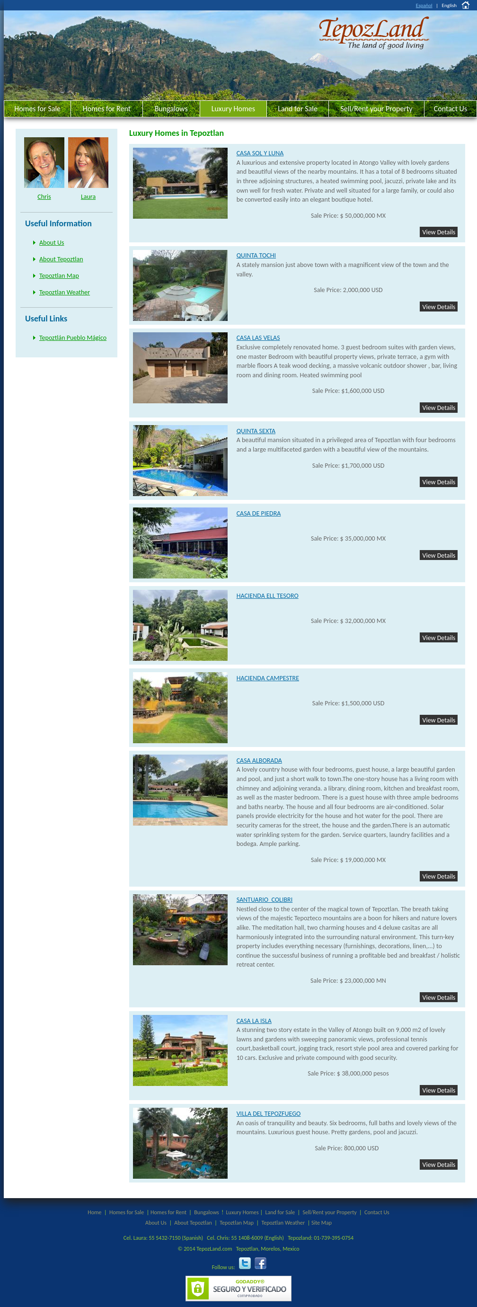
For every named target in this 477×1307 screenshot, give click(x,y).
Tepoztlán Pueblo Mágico (72, 338)
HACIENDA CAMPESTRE (268, 678)
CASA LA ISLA (254, 1021)
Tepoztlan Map (59, 276)
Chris (44, 197)
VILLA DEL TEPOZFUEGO (269, 1114)
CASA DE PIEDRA (259, 513)
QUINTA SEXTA (256, 431)
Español (424, 5)
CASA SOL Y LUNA (260, 153)
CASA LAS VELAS (258, 338)
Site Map (321, 1222)
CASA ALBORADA (259, 760)
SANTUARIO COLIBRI (265, 900)
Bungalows (171, 108)
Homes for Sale (37, 108)
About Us (51, 243)
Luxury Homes (233, 108)
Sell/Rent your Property (376, 108)
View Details (438, 232)
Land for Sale (298, 108)
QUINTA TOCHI (256, 255)
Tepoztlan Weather (64, 292)
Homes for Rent (107, 108)
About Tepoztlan (61, 259)
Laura (88, 197)
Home (94, 1212)
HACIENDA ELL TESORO (268, 596)
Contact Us (450, 108)
